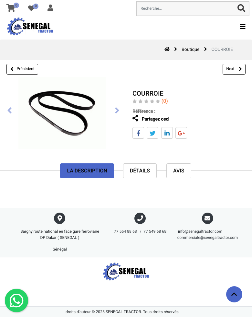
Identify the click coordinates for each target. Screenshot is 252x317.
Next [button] (234, 69)
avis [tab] (178, 171)
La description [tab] (87, 171)
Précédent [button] (22, 69)
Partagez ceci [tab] (145, 118)
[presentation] (9, 111)
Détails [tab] (140, 171)
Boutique (191, 49)
